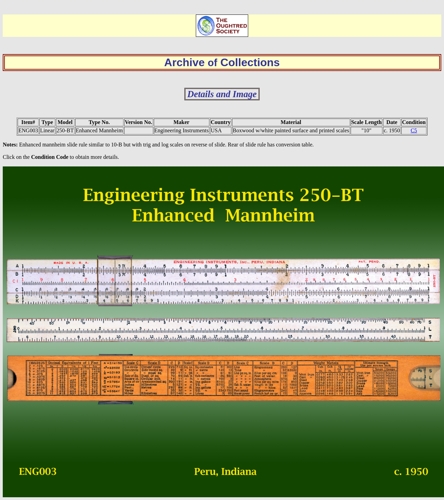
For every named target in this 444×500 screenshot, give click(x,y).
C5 (414, 130)
